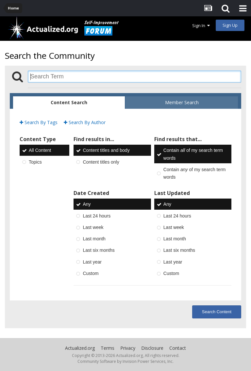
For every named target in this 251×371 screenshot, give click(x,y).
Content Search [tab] (69, 102)
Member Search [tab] (182, 102)
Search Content (216, 311)
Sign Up (230, 25)
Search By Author (85, 122)
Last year (92, 262)
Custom (90, 273)
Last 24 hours (96, 215)
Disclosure (152, 348)
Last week (93, 227)
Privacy (127, 348)
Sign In (201, 25)
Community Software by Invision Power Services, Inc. (125, 361)
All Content (40, 150)
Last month (94, 238)
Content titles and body (106, 150)
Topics (35, 162)
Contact (177, 348)
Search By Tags (39, 122)
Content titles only (101, 162)
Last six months (98, 250)
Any (87, 204)
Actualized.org (80, 348)
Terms (107, 348)
